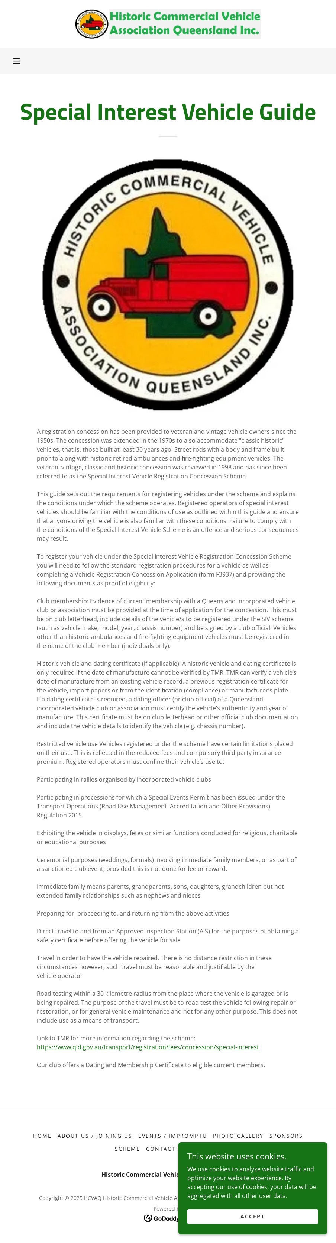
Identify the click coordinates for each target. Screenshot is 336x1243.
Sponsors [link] (286, 1135)
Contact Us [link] (166, 1148)
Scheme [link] (127, 1148)
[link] (168, 24)
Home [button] (42, 1135)
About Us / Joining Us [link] (95, 1135)
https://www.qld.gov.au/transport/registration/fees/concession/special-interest (148, 1047)
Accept (252, 1216)
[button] (16, 61)
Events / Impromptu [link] (172, 1135)
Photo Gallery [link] (238, 1135)
